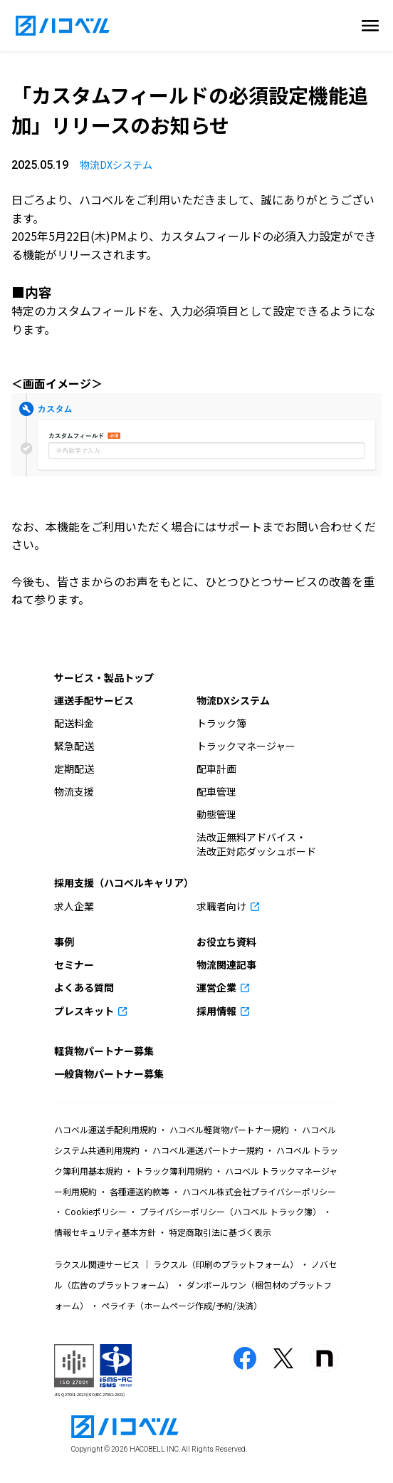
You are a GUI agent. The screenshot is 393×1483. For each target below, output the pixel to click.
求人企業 (74, 906)
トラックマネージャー (246, 746)
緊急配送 (74, 746)
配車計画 (216, 768)
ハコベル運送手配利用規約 (106, 1129)
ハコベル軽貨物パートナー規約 (229, 1129)
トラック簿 (221, 723)
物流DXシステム (116, 164)
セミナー (74, 964)
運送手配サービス (94, 700)
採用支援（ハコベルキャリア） (124, 882)
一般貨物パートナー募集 (109, 1073)
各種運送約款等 (140, 1191)
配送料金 (74, 723)
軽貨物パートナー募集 (104, 1051)
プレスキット (85, 1011)
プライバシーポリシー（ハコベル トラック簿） (230, 1211)
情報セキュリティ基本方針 (106, 1232)
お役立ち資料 (226, 942)
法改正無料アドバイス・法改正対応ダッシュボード (256, 844)
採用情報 (218, 1011)
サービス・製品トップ (104, 677)
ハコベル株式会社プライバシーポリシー (258, 1191)
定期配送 (74, 768)
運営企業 (218, 987)
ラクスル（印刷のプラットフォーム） (225, 1264)
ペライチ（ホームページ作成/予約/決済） (180, 1305)
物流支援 (74, 791)
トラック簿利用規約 (173, 1171)
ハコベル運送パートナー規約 (208, 1150)
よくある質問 (84, 987)
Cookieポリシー (96, 1211)
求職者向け (222, 906)
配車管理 (216, 791)
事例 (64, 942)
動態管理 (216, 814)
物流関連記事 (226, 964)
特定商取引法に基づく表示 (219, 1232)
